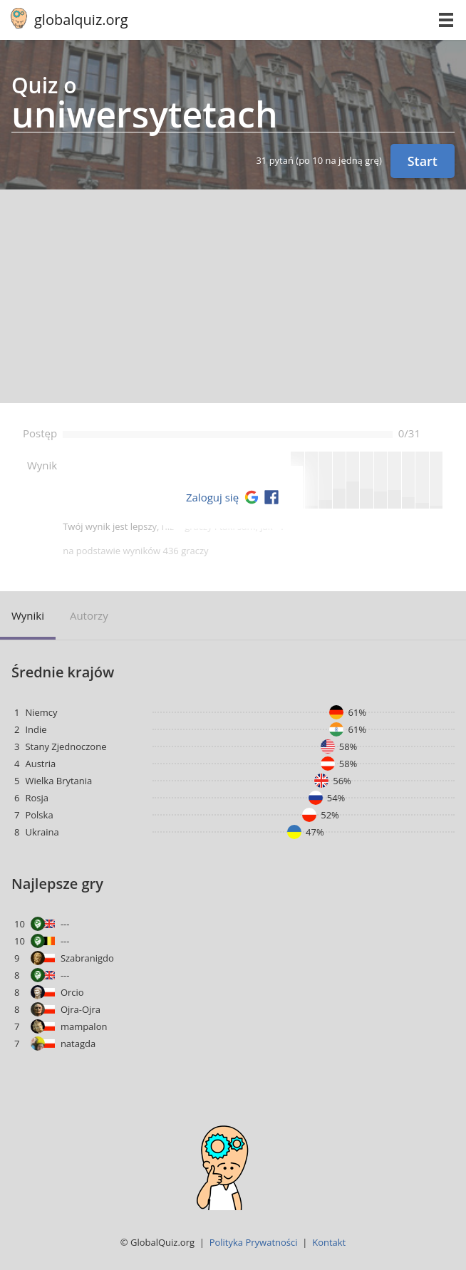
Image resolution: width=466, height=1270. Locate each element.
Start (422, 161)
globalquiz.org (81, 19)
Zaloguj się (212, 497)
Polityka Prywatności (253, 1242)
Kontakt (329, 1242)
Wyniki (27, 615)
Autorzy (89, 615)
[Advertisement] (233, 296)
